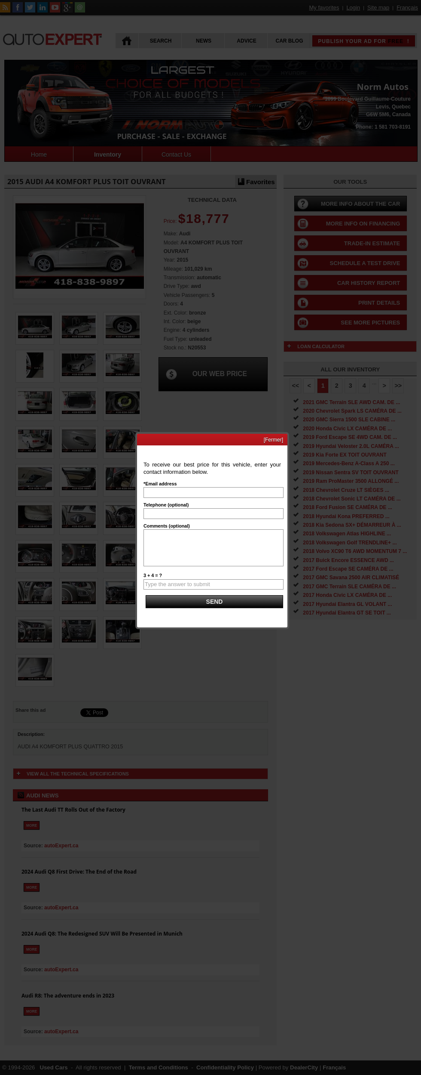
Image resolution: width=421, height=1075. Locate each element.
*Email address (160, 483)
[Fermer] (273, 440)
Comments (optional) (166, 525)
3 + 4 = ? (152, 575)
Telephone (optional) (166, 504)
